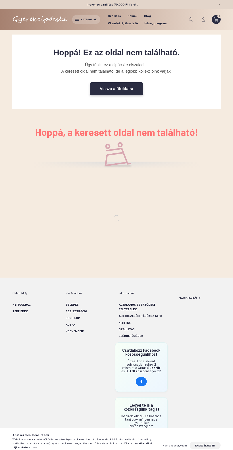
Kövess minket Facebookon (141, 381)
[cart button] (216, 19)
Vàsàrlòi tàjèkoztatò (123, 23)
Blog (147, 16)
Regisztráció (76, 311)
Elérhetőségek (131, 336)
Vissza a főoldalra (116, 89)
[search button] (191, 19)
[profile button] (203, 19)
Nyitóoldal (21, 304)
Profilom (73, 318)
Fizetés (125, 322)
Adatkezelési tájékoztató (140, 316)
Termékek (20, 311)
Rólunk (133, 16)
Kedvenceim (75, 331)
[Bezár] (219, 4)
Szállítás (114, 16)
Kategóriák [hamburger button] (86, 19)
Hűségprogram (155, 23)
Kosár (71, 324)
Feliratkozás (190, 297)
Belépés (72, 304)
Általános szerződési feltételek (137, 307)
